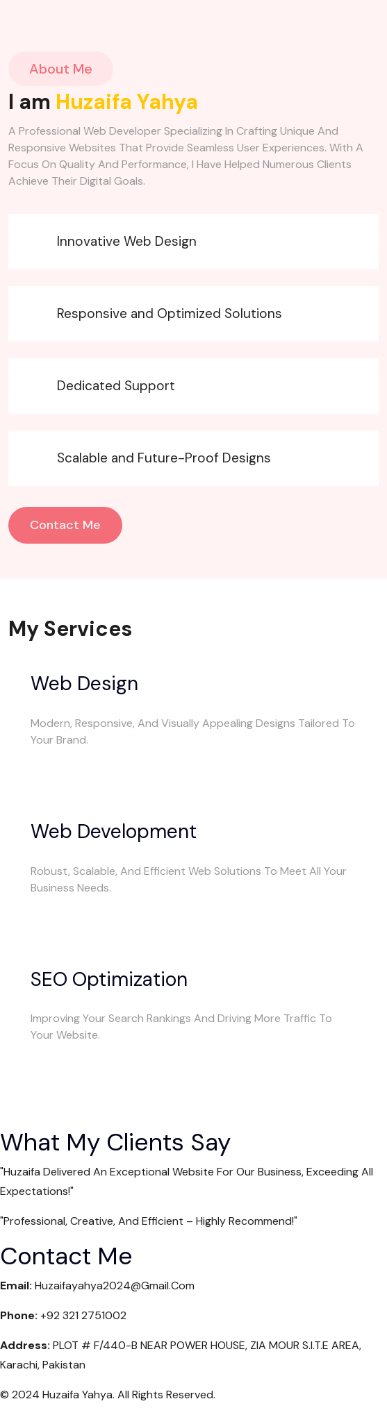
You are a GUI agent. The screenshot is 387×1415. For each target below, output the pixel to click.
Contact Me (65, 525)
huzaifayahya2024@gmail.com (115, 1285)
